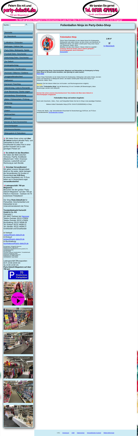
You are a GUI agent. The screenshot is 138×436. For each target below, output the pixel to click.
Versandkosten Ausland (56, 112)
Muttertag (8, 103)
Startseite (8, 32)
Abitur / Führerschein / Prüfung (17, 99)
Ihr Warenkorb (10, 36)
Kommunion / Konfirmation (15, 69)
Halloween (9, 80)
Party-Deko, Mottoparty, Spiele (17, 50)
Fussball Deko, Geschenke (15, 54)
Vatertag (8, 107)
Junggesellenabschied (14, 77)
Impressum (65, 433)
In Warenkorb (109, 45)
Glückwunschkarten (12, 129)
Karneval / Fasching (13, 84)
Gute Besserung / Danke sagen (17, 92)
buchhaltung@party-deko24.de (16, 243)
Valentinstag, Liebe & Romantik (17, 88)
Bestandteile (64, 52)
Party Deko (40, 74)
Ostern (7, 110)
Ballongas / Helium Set (14, 46)
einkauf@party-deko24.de (14, 239)
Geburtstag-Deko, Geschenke (17, 58)
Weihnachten (10, 114)
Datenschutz (80, 433)
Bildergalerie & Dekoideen (15, 133)
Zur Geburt (9, 61)
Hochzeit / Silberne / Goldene (16, 73)
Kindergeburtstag (11, 65)
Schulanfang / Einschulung (15, 95)
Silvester (8, 118)
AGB (73, 433)
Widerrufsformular (109, 433)
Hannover (25, 216)
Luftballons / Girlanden (14, 43)
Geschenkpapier (11, 126)
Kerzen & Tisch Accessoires (16, 122)
